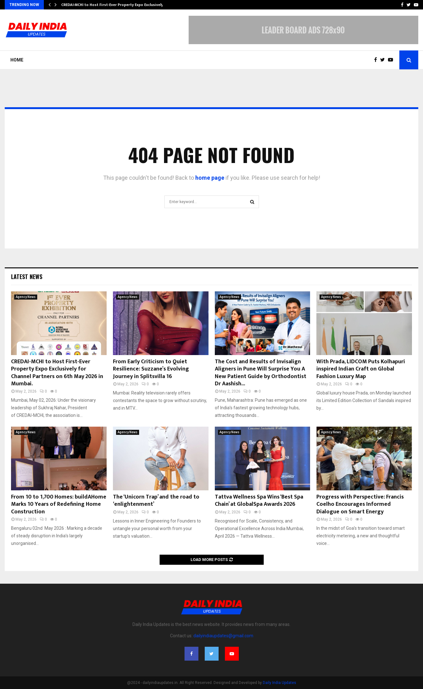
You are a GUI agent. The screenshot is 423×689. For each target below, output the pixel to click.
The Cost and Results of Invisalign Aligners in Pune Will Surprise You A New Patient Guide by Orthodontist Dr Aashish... (260, 372)
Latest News (26, 276)
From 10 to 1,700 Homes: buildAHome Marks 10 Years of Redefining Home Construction (58, 504)
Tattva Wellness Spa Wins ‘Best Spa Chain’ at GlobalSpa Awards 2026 (259, 500)
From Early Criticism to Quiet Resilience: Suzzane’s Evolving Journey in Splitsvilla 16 (151, 369)
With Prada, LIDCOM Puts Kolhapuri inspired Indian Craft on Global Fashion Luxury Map (360, 369)
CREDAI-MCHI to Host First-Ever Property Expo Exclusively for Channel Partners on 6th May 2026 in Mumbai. (57, 372)
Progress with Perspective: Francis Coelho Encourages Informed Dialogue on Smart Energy (360, 504)
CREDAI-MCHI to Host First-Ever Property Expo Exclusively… (113, 5)
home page (209, 177)
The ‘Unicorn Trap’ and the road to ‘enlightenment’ (156, 500)
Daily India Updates (279, 682)
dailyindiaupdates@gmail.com (223, 635)
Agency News (26, 297)
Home (16, 59)
